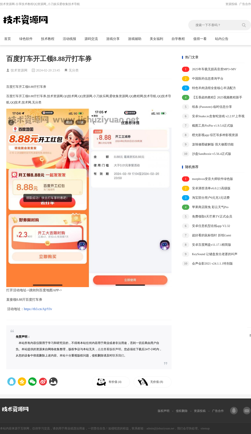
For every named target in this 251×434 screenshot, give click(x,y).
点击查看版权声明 (109, 349)
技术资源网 (19, 70)
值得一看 (201, 39)
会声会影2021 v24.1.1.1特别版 (207, 263)
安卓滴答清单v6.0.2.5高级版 (206, 188)
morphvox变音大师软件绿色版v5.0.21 (207, 179)
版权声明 (163, 410)
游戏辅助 (136, 39)
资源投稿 (231, 4)
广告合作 (245, 4)
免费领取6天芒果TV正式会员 (207, 216)
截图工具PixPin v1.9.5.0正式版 (207, 125)
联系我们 (118, 355)
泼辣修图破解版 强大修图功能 (208, 144)
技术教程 (49, 39)
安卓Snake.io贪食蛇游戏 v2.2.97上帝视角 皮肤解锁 (213, 116)
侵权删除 (182, 410)
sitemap (205, 428)
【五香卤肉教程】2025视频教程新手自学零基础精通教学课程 (212, 98)
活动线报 (71, 39)
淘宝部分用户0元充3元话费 (206, 197)
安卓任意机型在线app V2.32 (206, 226)
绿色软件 (27, 39)
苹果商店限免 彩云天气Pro (205, 207)
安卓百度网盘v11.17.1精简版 (206, 244)
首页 (9, 39)
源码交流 (93, 39)
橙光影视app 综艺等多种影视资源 (210, 135)
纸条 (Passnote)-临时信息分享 (207, 106)
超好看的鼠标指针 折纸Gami (206, 235)
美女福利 (158, 39)
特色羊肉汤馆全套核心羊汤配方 (209, 88)
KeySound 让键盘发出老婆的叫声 (209, 254)
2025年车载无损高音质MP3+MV (209, 69)
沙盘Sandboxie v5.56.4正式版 (206, 154)
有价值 (115, 381)
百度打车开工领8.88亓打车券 (49, 58)
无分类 (74, 70)
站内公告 (223, 39)
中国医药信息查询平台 (202, 78)
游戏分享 (114, 39)
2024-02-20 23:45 (48, 70)
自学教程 (180, 39)
